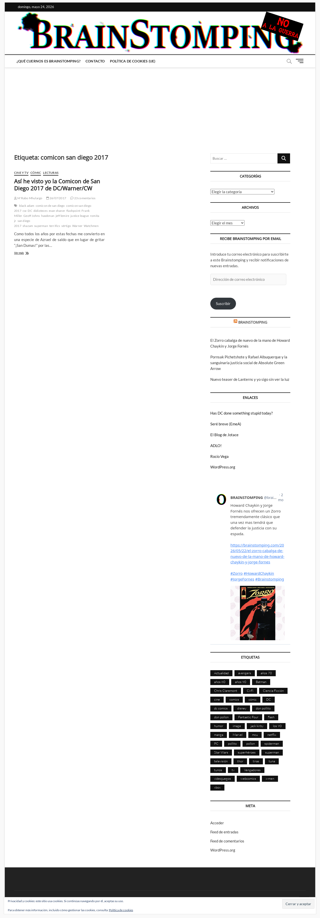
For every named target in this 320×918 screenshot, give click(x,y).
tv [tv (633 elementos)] (233, 770)
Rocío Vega (219, 456)
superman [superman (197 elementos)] (272, 752)
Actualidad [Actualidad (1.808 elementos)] (221, 673)
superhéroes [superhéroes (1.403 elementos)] (247, 752)
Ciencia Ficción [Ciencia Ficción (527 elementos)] (273, 691)
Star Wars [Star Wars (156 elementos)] (221, 752)
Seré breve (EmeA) (225, 424)
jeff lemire (62, 216)
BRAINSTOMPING (252, 322)
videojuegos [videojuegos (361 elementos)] (222, 778)
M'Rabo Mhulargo (28, 198)
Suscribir (223, 303)
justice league (79, 216)
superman (41, 226)
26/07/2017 (56, 198)
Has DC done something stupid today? (241, 413)
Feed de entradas (224, 832)
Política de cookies (121, 910)
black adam (26, 206)
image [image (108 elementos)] (237, 726)
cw (24, 211)
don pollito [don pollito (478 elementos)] (263, 708)
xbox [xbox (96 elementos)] (217, 787)
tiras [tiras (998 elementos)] (256, 761)
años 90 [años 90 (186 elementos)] (240, 682)
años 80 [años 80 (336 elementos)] (219, 682)
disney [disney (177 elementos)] (241, 708)
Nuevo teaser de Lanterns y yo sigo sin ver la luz (249, 379)
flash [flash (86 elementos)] (271, 717)
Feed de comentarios (227, 841)
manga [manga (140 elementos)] (218, 735)
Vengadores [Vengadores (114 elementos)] (252, 770)
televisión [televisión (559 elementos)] (221, 761)
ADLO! (216, 445)
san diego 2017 (22, 223)
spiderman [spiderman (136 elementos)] (271, 743)
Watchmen (91, 226)
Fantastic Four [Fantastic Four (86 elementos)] (248, 717)
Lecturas (50, 173)
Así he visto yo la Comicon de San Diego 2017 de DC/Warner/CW (57, 184)
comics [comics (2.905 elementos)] (234, 699)
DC (30, 211)
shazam (28, 226)
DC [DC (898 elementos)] (268, 699)
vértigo (66, 226)
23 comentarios (82, 198)
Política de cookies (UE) (132, 61)
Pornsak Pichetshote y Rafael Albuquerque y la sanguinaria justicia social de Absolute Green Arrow (248, 363)
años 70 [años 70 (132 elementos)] (266, 673)
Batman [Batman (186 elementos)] (261, 682)
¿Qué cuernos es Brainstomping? (49, 61)
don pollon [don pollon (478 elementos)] (221, 717)
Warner (77, 226)
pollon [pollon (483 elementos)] (250, 743)
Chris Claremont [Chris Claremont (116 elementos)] (225, 691)
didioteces (40, 211)
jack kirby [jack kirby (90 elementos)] (257, 726)
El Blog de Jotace (224, 434)
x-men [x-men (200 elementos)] (270, 778)
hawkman (47, 216)
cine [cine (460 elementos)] (217, 699)
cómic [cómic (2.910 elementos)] (253, 699)
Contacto (95, 61)
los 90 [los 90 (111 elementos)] (277, 726)
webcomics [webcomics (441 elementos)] (248, 778)
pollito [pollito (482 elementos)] (232, 743)
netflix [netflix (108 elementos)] (271, 735)
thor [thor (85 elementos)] (240, 761)
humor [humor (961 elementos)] (218, 726)
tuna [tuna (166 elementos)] (272, 761)
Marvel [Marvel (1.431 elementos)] (238, 735)
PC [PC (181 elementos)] (216, 743)
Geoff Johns (31, 216)
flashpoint (73, 211)
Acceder (217, 823)
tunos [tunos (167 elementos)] (218, 770)
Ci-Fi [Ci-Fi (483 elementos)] (250, 691)
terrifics (54, 226)
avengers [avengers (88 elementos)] (244, 673)
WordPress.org (222, 467)
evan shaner (57, 211)
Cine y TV (21, 173)
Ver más (28, 253)
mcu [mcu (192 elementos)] (255, 735)
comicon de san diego (50, 206)
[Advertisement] (160, 105)
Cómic (35, 173)
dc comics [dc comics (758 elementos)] (221, 708)
